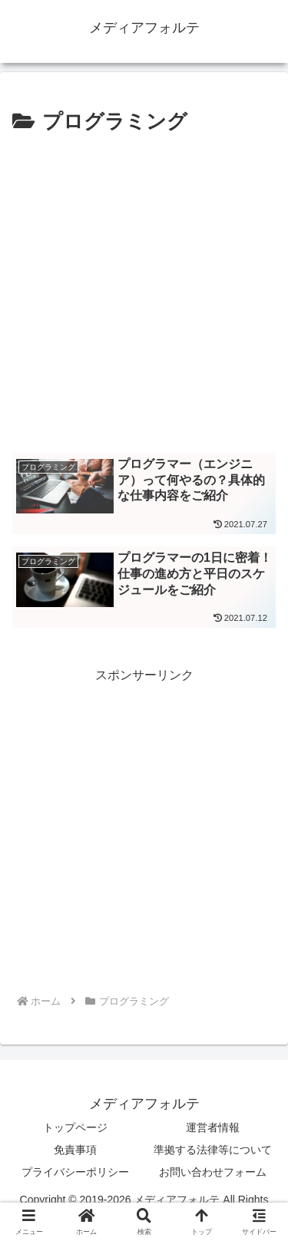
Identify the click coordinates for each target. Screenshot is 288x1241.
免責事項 (75, 1150)
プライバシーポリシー (75, 1172)
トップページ (75, 1127)
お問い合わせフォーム (212, 1172)
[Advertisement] (144, 291)
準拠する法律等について (213, 1150)
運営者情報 (213, 1127)
